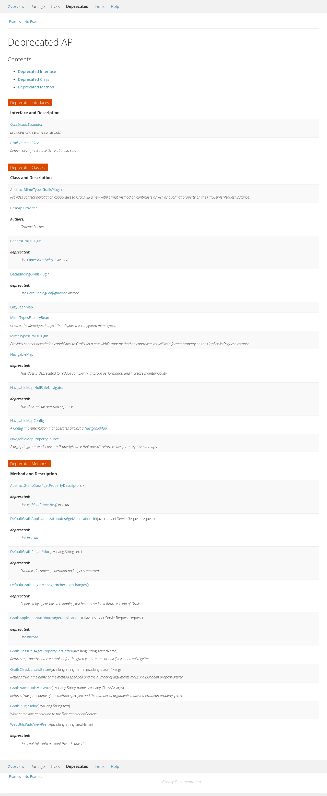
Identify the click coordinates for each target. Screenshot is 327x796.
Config (18, 428)
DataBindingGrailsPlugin (30, 274)
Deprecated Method (36, 86)
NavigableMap (21, 354)
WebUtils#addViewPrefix (30, 724)
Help (115, 6)
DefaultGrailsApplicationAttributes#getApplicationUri (53, 518)
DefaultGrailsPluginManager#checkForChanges (48, 584)
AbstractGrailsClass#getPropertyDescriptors (46, 485)
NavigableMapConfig (27, 420)
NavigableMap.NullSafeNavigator (37, 387)
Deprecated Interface (37, 71)
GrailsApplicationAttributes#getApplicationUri (47, 617)
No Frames (33, 21)
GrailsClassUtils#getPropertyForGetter (41, 651)
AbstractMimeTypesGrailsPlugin (36, 189)
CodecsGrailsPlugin (25, 240)
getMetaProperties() (42, 504)
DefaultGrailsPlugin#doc (30, 551)
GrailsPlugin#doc (24, 705)
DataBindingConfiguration (47, 293)
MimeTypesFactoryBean (29, 317)
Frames (15, 21)
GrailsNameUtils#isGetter (31, 687)
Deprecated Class (33, 79)
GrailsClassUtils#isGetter (30, 669)
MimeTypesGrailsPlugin (29, 335)
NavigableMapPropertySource (34, 438)
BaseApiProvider (23, 207)
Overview (16, 6)
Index (99, 6)
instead (32, 537)
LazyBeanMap (21, 307)
